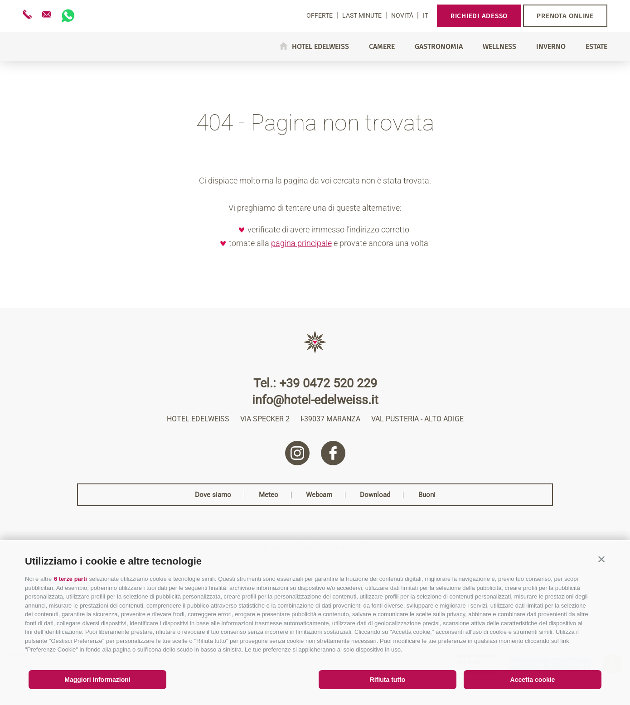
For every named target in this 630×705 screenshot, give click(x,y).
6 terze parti (70, 578)
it (425, 15)
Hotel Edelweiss (320, 46)
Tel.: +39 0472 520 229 (315, 383)
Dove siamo (213, 495)
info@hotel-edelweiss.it (315, 400)
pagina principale (301, 243)
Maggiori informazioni (97, 679)
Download (375, 495)
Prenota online (565, 16)
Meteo (268, 495)
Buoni (427, 495)
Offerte (320, 15)
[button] (601, 559)
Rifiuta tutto (388, 679)
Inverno (551, 46)
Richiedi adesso (479, 16)
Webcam (319, 495)
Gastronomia (439, 46)
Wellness (499, 46)
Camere (382, 46)
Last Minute (362, 15)
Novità (403, 15)
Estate (596, 46)
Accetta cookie (532, 679)
